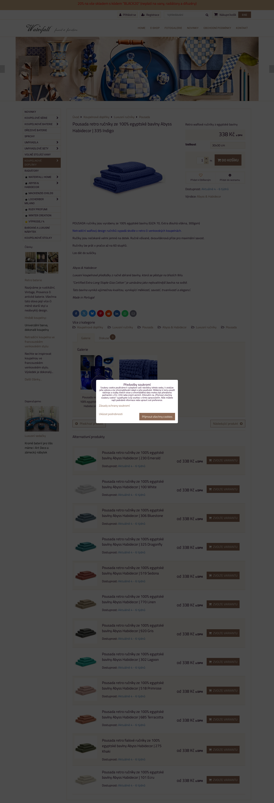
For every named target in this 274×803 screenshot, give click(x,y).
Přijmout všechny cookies (157, 416)
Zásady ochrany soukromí (114, 405)
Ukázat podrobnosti (111, 414)
